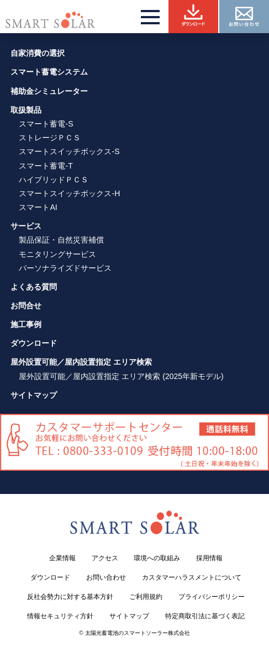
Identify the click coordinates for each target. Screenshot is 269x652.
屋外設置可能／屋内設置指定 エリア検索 (81, 361)
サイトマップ (33, 395)
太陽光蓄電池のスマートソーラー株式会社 (137, 633)
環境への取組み (157, 558)
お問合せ (25, 305)
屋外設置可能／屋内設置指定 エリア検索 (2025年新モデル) (121, 376)
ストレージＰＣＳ (50, 137)
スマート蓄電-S (46, 123)
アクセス (105, 558)
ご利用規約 (145, 597)
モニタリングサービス (57, 254)
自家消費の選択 (37, 53)
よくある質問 (33, 286)
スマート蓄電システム (49, 71)
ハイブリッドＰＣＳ (53, 179)
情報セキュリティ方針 (60, 616)
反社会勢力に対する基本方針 (70, 597)
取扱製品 (25, 110)
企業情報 (62, 558)
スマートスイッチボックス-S (69, 151)
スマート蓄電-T (45, 165)
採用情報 (209, 558)
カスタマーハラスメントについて (191, 577)
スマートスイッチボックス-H (69, 193)
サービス (25, 226)
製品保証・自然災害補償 (61, 239)
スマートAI (38, 207)
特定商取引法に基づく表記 (205, 616)
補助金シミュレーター (49, 91)
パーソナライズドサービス (65, 268)
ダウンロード (33, 343)
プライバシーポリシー (211, 597)
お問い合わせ (106, 577)
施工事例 (25, 324)
